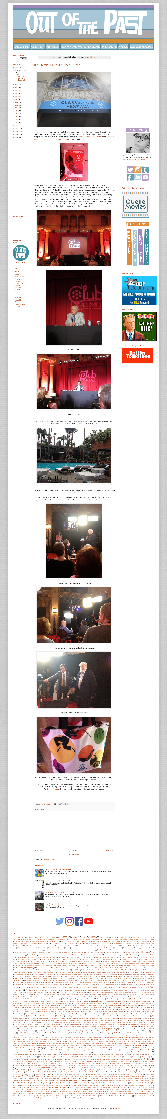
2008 (17, 134)
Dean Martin (50, 974)
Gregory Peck (75, 1001)
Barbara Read (16, 950)
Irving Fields (122, 1009)
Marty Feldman (86, 1039)
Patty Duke (127, 1054)
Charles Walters (67, 963)
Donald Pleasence (58, 978)
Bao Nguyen (139, 948)
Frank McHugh (41, 992)
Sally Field (47, 1072)
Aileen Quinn (95, 939)
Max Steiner (101, 1041)
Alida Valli (95, 941)
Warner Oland (41, 1093)
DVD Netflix (17, 980)
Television (105, 1083)
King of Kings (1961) (52, 904)
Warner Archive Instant (133, 1091)
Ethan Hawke (120, 984)
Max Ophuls (92, 1041)
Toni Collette (149, 1085)
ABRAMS (23, 939)
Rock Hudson (137, 1067)
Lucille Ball (99, 1035)
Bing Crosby (77, 952)
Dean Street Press (71, 974)
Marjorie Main (134, 1037)
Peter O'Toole (22, 1059)
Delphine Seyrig (133, 974)
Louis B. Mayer (28, 1035)
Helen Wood (64, 1005)
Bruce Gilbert (127, 957)
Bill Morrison (18, 952)
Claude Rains (82, 967)
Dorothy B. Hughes (99, 978)
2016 (17, 111)
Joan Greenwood (135, 1018)
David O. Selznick (39, 974)
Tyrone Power (79, 1087)
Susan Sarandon (149, 1080)
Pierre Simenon (99, 1059)
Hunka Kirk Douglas (121, 1007)
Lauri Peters (149, 1028)
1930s (65, 937)
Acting (30, 939)
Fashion (15, 987)
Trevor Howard (34, 1087)
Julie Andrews (85, 1024)
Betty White (142, 950)
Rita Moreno (70, 1065)
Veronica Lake (83, 1089)
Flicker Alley (54, 990)
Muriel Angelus (24, 1047)
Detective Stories (37, 976)
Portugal (114, 1059)
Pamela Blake (46, 1054)
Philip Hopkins (50, 1059)
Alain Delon (114, 939)
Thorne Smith (99, 1085)
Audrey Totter (95, 948)
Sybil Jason (24, 1083)
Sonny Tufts (98, 1076)
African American (85, 939)
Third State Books (75, 1085)
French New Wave (144, 992)
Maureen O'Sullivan (80, 1041)
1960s (93, 937)
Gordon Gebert (25, 1001)
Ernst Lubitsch (76, 984)
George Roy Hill (88, 996)
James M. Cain (29, 1014)
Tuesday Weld (44, 1087)
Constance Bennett (30, 970)
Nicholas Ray (55, 1050)
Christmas (37, 965)
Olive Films (33, 1052)
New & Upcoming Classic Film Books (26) (59, 869)
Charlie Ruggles (98, 963)
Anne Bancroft (39, 945)
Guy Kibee (130, 1001)
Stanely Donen (22, 1078)
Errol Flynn (86, 984)
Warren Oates (59, 1093)
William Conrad (50, 1096)
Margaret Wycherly (65, 1037)
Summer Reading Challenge (76, 1080)
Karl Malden (103, 1024)
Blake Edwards (110, 952)
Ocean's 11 (24, 1052)
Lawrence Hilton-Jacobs (19, 1031)
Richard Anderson (85, 1063)
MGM (34, 1043)
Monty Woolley (118, 1045)
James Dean (140, 1011)
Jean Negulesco (70, 1016)
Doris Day (89, 978)
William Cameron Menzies (27, 1096)
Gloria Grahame (112, 999)
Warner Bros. (31, 1093)
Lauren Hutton (139, 1028)
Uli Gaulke (88, 1087)
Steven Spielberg (48, 1080)
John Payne (37, 1022)
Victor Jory (101, 1089)
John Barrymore (52, 1020)
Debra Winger (114, 974)
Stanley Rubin (54, 1078)
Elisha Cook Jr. (127, 982)
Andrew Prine (33, 943)
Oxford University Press (25, 1054)
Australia (103, 948)
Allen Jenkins (126, 941)
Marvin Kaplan (63, 807)
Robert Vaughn (88, 1067)
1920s (52, 937)
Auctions (67, 948)
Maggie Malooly (148, 1035)
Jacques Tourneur (87, 1011)
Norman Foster (115, 1050)
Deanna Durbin (82, 974)
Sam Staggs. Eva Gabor (67, 1072)
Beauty (85, 950)
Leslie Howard (127, 1031)
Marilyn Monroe (112, 1037)
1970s (114, 937)
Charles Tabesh (55, 963)
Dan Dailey (16, 972)
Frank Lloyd (32, 992)
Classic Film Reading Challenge (19, 285)
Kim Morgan (94, 1026)
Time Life (123, 1085)
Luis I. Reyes (107, 1035)
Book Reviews (19, 277)
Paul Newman (145, 1054)
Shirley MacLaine (91, 1074)
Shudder (121, 1074)
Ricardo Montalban (73, 1063)
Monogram (100, 1045)
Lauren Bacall (129, 1028)
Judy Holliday (75, 1024)
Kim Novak (102, 1026)
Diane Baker (56, 976)
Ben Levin (92, 950)
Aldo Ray (17, 941)
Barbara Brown (148, 948)
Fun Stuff (30, 994)
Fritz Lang (22, 994)
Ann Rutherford (107, 943)
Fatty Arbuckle (34, 987)
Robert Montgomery (22, 1067)
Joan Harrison (145, 1018)
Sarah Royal (111, 1072)
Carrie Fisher (23, 961)
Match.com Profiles (32, 1041)
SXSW (17, 1083)
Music (32, 1047)
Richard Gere (150, 1063)
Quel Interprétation (48, 1061)
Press (16, 292)
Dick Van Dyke (91, 976)
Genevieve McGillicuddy (119, 994)
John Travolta (67, 1022)
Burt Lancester (34, 959)
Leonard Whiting (116, 1031)
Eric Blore (48, 984)
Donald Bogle (27, 978)
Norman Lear (135, 1050)
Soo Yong (106, 1076)
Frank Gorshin (23, 992)
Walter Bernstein (66, 1091)
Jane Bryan (72, 1014)
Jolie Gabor (109, 1022)
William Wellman (127, 1096)
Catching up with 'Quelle (56, 961)
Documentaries (118, 976)
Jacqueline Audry (63, 1011)
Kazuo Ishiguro (57, 1026)
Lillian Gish (50, 1033)
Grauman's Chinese (44, 1001)
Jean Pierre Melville (82, 1016)
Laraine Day (51, 1028)
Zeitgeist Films (105, 1098)
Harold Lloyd (35, 1003)
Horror (21, 1007)
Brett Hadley (62, 957)
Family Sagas (149, 984)
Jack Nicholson (44, 1011)
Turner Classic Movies (58, 1087)
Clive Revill (115, 967)
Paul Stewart (23, 1057)
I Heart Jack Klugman (135, 1007)
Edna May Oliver (149, 980)
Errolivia (93, 984)
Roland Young (44, 1070)
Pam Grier (37, 1054)
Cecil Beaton (105, 961)
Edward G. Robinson (44, 982)
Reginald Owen (23, 1063)
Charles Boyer (136, 961)
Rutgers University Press (34, 1072)
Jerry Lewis (62, 1018)
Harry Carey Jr (67, 1003)
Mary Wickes (21, 1041)
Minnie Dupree (71, 1045)
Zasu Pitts (96, 1098)
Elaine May (88, 982)
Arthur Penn (51, 948)
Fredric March (127, 992)
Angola (64, 943)
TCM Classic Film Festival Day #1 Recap (57, 65)
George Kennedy (46, 996)
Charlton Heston (109, 963)
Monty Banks (108, 1045)
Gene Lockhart (95, 994)
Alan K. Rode (133, 939)
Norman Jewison (125, 1050)
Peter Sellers (31, 1059)
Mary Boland (124, 1039)
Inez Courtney (33, 1009)
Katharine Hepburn (134, 1024)
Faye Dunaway (53, 987)
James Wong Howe (62, 1014)
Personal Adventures (74, 807)
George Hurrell (35, 996)
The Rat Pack (25, 1085)
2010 (17, 129)
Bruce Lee (146, 957)
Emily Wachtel (39, 984)
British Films (89, 957)
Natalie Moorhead (85, 1047)
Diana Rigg (47, 976)
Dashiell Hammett (120, 972)
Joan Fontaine (124, 1018)
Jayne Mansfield (41, 1016)
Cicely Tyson (72, 965)
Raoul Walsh (80, 1061)
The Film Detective (145, 1083)
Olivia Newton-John (99, 1052)
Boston (118, 955)
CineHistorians (89, 965)
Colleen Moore (131, 967)
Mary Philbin (133, 1039)
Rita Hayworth (61, 1065)
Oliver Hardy (44, 1052)
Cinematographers (116, 965)
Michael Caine (64, 1043)
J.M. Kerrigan (131, 1009)
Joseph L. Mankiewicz (21, 1024)
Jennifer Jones (43, 1018)
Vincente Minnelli (141, 1089)
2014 (17, 117)
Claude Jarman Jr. (72, 967)
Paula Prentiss (33, 1057)
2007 (17, 137)
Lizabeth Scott (133, 1033)
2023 (17, 90)
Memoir (150, 1041)
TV (71, 1087)
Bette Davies (123, 950)
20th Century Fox (138, 937)
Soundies (113, 1076)
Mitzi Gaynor (91, 1045)
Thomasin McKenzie (87, 1085)
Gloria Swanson (123, 999)
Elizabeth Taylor (150, 982)
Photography (79, 1059)
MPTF (16, 1047)
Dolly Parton (130, 976)
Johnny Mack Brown (98, 1022)
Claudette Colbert (94, 967)
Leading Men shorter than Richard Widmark (59, 881)
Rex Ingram (51, 1063)
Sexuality (48, 1074)
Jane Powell (98, 1014)
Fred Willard (93, 992)
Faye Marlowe (63, 987)
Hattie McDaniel (135, 1003)
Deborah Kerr (104, 974)
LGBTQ (20, 1033)
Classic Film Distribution (58, 967)
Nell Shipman (139, 1047)
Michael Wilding (121, 1043)
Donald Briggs (37, 978)
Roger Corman (34, 1070)
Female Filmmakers (75, 987)
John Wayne (76, 1022)
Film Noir (116, 987)
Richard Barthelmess (117, 1063)
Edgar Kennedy (99, 980)
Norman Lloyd (146, 1050)
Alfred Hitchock (52, 941)
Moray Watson (128, 1045)
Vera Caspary (73, 1089)
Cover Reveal (92, 970)
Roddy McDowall (23, 1070)
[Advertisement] (74, 830)
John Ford (114, 1020)
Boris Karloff (110, 955)
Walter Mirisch (77, 1091)
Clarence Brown (144, 965)
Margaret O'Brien (52, 1037)
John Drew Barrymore (94, 1020)
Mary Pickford (142, 1039)
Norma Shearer (102, 1050)
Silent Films (26, 1076)
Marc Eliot (31, 1037)
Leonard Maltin (104, 1031)
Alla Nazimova (117, 941)
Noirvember (73, 1050)
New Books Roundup (20, 1050)
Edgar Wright (108, 980)
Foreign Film (68, 990)
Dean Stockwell (60, 974)
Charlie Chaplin (88, 963)
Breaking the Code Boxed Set (45, 957)
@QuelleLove (55, 789)
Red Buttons (124, 1061)
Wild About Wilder (140, 1093)
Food (61, 990)
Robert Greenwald (114, 1065)
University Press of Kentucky (27, 1089)
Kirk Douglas (144, 1026)
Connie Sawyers (149, 967)
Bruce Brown (118, 957)
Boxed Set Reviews (129, 955)
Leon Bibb (95, 1031)
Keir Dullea (66, 1026)
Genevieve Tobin (133, 994)
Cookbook (40, 970)
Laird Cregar (32, 1028)
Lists (115, 1033)
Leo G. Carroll (77, 1031)
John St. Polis (46, 1022)
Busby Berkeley (56, 959)
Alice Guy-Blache (66, 941)
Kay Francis (47, 1026)
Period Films (65, 1057)
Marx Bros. (106, 1039)
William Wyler (138, 1096)
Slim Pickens (49, 1076)
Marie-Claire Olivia (87, 1037)
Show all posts (90, 57)
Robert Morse (34, 1067)
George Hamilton (23, 996)
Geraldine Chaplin (17, 999)
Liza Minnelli (124, 1033)
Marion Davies (123, 1037)
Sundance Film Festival (106, 1080)
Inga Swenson (43, 1009)
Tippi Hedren (131, 1085)
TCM (93, 807)
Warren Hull (50, 1093)
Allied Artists (136, 941)
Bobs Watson (41, 955)
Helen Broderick (34, 1005)
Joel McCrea (42, 1020)
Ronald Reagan (74, 1070)
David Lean (139, 972)
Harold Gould (16, 1003)
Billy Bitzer (50, 952)
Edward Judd (58, 982)
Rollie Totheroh (54, 1070)
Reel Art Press (143, 1061)
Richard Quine (18, 1065)
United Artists (123, 1087)
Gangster (37, 994)
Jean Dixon (51, 1016)
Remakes (31, 1063)
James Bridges (98, 1011)
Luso (114, 1035)
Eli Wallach (106, 982)
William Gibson (93, 1096)
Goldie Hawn (145, 999)
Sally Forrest (55, 1072)
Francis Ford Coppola (111, 990)
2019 (17, 102)
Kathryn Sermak (28, 1026)
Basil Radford (59, 950)
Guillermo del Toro (112, 1001)
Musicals (39, 1048)
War (106, 1091)
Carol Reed (125, 959)
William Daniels (60, 1096)
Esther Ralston (110, 984)
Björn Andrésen (93, 952)
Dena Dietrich (143, 974)
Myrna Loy (48, 1047)
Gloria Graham (101, 999)
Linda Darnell (87, 1033)
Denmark (151, 974)
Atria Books (60, 948)
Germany (37, 999)
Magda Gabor (138, 1035)
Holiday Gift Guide (123, 1005)
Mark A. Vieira (144, 1037)
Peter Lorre (145, 1057)
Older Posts (110, 850)
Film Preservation (142, 987)
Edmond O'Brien (119, 980)
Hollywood (143, 1005)
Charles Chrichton (147, 961)
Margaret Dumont (41, 1037)
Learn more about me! (138, 159)
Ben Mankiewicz (44, 807)
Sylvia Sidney (46, 1083)
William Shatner (115, 1096)
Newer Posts (38, 850)
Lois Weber (143, 1033)
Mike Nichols (41, 1045)
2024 (17, 87)
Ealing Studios (37, 980)
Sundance (95, 1080)
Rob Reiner (85, 1065)
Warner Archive (116, 1091)
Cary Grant (33, 961)
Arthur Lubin (42, 948)
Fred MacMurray (83, 992)
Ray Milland (90, 1061)
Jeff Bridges (146, 1016)
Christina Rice (28, 965)
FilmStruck (45, 990)
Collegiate (140, 967)
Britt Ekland (110, 957)
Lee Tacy (56, 1031)
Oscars (118, 1052)
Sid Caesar (129, 1074)
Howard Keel (76, 1007)
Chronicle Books (61, 965)
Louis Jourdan (48, 1035)
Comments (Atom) (49, 860)
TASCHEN (55, 1083)
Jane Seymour (117, 1014)
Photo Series (70, 1059)
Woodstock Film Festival (19, 1098)
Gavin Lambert (66, 994)
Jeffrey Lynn (22, 1018)
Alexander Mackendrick (38, 941)
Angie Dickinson (56, 943)
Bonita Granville (64, 955)
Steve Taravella (38, 1080)
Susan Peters (139, 1080)
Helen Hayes (54, 1005)
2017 (17, 108)
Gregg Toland (65, 1001)
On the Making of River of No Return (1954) (59, 892)
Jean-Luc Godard (123, 1016)
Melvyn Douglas (142, 1041)
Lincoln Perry (78, 1033)
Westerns (130, 1093)
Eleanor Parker (97, 982)
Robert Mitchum (147, 1065)
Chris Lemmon (150, 963)
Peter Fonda (126, 1057)
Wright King (31, 1098)
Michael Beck (54, 1043)
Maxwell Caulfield (121, 1041)
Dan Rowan (32, 972)
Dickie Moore (100, 976)
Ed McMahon (70, 980)
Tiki (110, 1085)
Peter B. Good (105, 1057)
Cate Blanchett (72, 961)
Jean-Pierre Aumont (135, 1016)
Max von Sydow (110, 1041)
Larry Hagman (77, 1028)
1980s (122, 937)
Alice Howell (76, 941)
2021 (17, 96)
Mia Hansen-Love (43, 1043)
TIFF (106, 1085)
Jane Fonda (81, 1014)
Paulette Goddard (44, 1057)
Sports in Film (145, 1076)
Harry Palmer (107, 1003)
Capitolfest (76, 959)
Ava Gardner (117, 948)
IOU (114, 1009)
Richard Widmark (50, 1065)
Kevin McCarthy (75, 1026)
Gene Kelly (86, 994)
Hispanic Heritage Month (107, 1005)
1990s (129, 937)
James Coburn (129, 1011)
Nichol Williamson (44, 1050)
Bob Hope (22, 955)
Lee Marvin (49, 1031)
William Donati (83, 1096)
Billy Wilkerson (67, 952)
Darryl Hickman (108, 972)
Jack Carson (24, 1011)
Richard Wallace (29, 1065)
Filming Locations (34, 990)
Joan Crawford (113, 1018)
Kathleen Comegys (147, 1024)
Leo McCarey (86, 1031)
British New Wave (99, 957)
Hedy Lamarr (23, 1005)
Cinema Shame (102, 965)
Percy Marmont (55, 1057)
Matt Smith (43, 1041)
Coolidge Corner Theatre (52, 970)
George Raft (67, 996)
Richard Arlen (95, 1063)
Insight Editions (85, 1009)
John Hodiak (146, 1020)
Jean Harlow (60, 1016)
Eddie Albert (79, 980)
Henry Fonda (83, 1005)
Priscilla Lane (27, 1061)
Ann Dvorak (88, 943)
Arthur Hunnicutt (22, 948)
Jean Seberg (93, 1016)
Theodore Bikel (39, 809)
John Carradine (72, 1020)
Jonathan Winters (128, 1022)
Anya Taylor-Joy (92, 945)
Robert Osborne (86, 807)
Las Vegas (96, 1028)
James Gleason (19, 1014)
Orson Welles (110, 1052)
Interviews (18, 295)
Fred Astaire (62, 992)
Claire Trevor (126, 965)
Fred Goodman (72, 992)
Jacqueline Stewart (75, 1011)
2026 (17, 67)
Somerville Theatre (86, 1076)
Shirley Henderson (70, 1074)
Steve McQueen (24, 1080)
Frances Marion (89, 990)
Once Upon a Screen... (62, 139)
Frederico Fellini (117, 992)
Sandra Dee (101, 1072)
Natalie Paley (96, 1047)
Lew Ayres (146, 1031)
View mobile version (74, 854)
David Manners (19, 974)
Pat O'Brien (88, 1054)
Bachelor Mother (128, 948)
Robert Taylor (78, 1067)
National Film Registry (118, 1047)
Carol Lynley (116, 959)
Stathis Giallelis (85, 1078)
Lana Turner (41, 1028)
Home (75, 850)
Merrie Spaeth (26, 1043)
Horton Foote (28, 1007)
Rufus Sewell (131, 1070)
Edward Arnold (19, 982)
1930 (59, 937)
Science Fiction (129, 1072)
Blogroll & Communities (19, 301)
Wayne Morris (81, 1093)
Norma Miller (91, 1050)
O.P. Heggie (16, 1052)
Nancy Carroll (65, 1047)
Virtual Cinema (27, 1091)
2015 (17, 114)
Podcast (107, 1059)
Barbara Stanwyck (28, 950)
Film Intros (95, 987)
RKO (77, 1065)
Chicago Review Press (137, 963)
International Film (96, 1009)
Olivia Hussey (88, 1052)
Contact (17, 290)
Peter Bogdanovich (116, 1057)
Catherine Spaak (82, 961)
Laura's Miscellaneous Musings (89, 137)
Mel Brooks (131, 1041)
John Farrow (105, 1020)
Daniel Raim (77, 972)
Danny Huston (87, 972)
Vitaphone (36, 1091)
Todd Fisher (140, 1085)
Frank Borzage (145, 990)
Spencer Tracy (135, 1076)
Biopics (84, 952)
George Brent (144, 994)
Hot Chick (37, 1007)
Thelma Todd (44, 1085)
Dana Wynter (61, 972)
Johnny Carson (87, 1022)
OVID (14, 1054)
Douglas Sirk (138, 978)
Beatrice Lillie (68, 950)
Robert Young (128, 1067)
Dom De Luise (150, 976)
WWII (38, 1098)
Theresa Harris (64, 1085)
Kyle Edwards (23, 1028)
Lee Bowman (31, 1031)
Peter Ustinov (41, 1059)
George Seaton (112, 996)
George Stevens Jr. (135, 996)
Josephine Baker (33, 1024)
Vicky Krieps (92, 1089)
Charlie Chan (77, 963)
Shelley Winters (59, 1074)
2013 (17, 120)
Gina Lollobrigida (67, 999)
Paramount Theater (77, 1054)
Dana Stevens (51, 972)
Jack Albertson (149, 1009)
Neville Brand (148, 1047)
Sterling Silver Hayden (142, 1078)
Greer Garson (56, 1001)
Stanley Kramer (43, 1078)
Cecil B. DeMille (95, 961)
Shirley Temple (102, 1074)
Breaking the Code (27, 957)
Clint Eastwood (105, 967)
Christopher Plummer (48, 965)
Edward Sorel (67, 982)
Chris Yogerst (18, 965)
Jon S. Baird (117, 1022)
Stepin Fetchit (104, 1078)
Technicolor (98, 1083)
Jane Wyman (136, 1014)
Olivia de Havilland (75, 1052)
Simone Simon (39, 1076)
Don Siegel (18, 978)
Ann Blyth (80, 943)
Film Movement (105, 987)
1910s (46, 937)
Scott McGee (148, 1072)
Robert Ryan (68, 1067)
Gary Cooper (56, 994)
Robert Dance (103, 1065)
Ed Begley (62, 980)
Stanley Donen (33, 1078)
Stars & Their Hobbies (68, 1078)
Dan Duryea (24, 972)
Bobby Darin (31, 955)
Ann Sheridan (117, 943)
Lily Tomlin (70, 1033)
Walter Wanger (88, 1091)
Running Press (142, 1070)
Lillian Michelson (60, 1033)
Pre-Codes (147, 1059)
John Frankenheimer (135, 1020)
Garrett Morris (46, 994)
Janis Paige (22, 1016)
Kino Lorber (131, 1026)
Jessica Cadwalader (72, 1018)
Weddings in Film (92, 1093)
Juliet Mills (94, 1024)
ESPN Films (101, 984)
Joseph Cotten (139, 1022)
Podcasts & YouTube (18, 280)
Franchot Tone (99, 990)
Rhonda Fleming (61, 1063)
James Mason (39, 1014)
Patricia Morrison (108, 1054)
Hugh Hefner (85, 1007)
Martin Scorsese (75, 1039)
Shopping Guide (113, 1074)
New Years (34, 1050)
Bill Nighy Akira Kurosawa (30, 952)
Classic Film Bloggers (25, 968)
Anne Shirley (60, 945)
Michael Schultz (110, 1043)
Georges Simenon (147, 996)
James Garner (150, 1011)
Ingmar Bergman (62, 1009)
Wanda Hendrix (99, 1091)
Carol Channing (106, 959)
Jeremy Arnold (53, 1018)
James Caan (108, 1011)
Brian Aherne (70, 957)
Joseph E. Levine (149, 1022)
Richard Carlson (130, 1063)
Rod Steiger (146, 1067)
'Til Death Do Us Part (34, 937)
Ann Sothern (126, 943)
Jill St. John (83, 1018)
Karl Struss (111, 1024)
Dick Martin (73, 976)
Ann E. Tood (97, 943)
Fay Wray (43, 987)
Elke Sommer (18, 984)
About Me (18, 297)
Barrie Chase (39, 950)
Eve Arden (140, 984)
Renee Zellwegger (41, 1063)
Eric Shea (55, 984)
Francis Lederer (123, 990)
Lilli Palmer (41, 1033)
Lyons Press (129, 1035)
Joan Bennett (93, 1018)
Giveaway (90, 999)
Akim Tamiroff (105, 939)
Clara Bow (135, 965)
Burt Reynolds (45, 959)
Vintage (150, 1089)
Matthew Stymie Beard (54, 1041)
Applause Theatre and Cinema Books (109, 945)
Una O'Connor (96, 1087)
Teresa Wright (134, 1083)
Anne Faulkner (50, 945)
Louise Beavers (68, 1035)
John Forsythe (123, 1020)
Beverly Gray (150, 950)
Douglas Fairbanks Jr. (125, 978)
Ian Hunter (148, 1007)
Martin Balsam (65, 1039)
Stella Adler (95, 1078)
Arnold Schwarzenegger (144, 945)
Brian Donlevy (80, 957)
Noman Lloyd (82, 1050)
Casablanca (42, 961)
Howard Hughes (65, 1007)
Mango (24, 1037)
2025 (17, 84)
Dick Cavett (65, 976)
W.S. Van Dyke (45, 1091)
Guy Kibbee (122, 1001)
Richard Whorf (39, 1065)
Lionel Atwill (96, 1033)
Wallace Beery (55, 1091)
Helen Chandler (45, 1005)
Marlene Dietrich (45, 1039)
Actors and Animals (49, 939)
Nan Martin (56, 1047)
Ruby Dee (114, 1070)
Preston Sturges (17, 1061)
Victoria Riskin (119, 1089)
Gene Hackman (76, 994)
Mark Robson (24, 1039)
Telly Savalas (113, 1083)
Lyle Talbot (120, 1035)
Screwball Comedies (27, 1074)
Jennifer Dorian (32, 1018)
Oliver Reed (64, 1052)
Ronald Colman (64, 1070)
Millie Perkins (50, 1045)
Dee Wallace (123, 974)
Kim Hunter (85, 1026)
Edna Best (140, 980)
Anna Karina (145, 943)
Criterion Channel (103, 970)
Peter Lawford (136, 1057)
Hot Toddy (45, 1007)
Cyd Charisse (126, 970)
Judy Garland (65, 1024)
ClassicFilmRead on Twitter (20, 305)
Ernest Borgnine (65, 984)
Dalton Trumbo (147, 970)
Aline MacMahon (105, 941)
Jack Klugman (34, 1011)
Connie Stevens (19, 970)
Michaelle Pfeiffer (132, 1043)
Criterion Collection (115, 970)
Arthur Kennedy (33, 948)
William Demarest (72, 1096)
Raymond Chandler (101, 1061)
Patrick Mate (118, 1054)
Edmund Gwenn (131, 980)
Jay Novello (31, 1016)
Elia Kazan (116, 982)
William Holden (103, 1096)
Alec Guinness (26, 941)
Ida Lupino (23, 1009)
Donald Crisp (47, 978)
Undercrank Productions (110, 1087)
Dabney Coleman (136, 970)
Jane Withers (54, 807)
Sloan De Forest (60, 1076)
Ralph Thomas (60, 1061)
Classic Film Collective (43, 967)
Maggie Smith (16, 1037)
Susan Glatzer (118, 1080)
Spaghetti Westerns (123, 1076)
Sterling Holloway (127, 1078)
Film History (87, 987)
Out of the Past (20, 262)
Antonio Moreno (81, 945)
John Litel (28, 1022)
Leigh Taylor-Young (66, 1031)
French (135, 992)
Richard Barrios (105, 1063)
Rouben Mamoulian (104, 1070)
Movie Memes (139, 1045)
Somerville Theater (73, 1076)
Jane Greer (89, 1014)
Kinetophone (111, 1026)
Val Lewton (65, 1089)
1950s (84, 937)
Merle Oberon (16, 1043)
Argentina (132, 945)
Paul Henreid (135, 1054)
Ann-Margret (135, 943)
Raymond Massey (114, 1061)
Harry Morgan (98, 1003)
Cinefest (80, 965)
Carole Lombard (144, 959)
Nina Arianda (64, 1050)
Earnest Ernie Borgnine (50, 980)
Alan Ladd (142, 939)
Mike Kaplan (32, 1045)
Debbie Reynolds (93, 974)
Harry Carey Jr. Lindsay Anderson (83, 1003)
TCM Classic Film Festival (103, 807)
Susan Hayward (128, 1080)
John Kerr (21, 1022)
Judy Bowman (55, 1024)
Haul (142, 1003)
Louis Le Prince (58, 1035)
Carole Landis (134, 959)
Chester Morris (124, 963)
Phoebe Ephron (60, 1059)
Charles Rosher (44, 963)
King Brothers (120, 1026)
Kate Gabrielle (121, 1024)
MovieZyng (151, 1045)
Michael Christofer (76, 1043)
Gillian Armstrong (55, 999)
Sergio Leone (39, 1074)
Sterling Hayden (115, 1078)
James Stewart (50, 1014)
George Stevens (123, 996)
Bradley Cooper (143, 955)
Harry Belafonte (57, 1003)
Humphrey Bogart (105, 1007)
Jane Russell (107, 1014)
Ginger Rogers (79, 999)
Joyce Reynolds (44, 1024)
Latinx (120, 1028)
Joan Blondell (103, 1018)
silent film (17, 1076)
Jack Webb (53, 1011)
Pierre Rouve (88, 1059)
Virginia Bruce (16, 1091)
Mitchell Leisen (81, 1045)
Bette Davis (133, 950)
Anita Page (72, 943)
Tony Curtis (16, 1087)
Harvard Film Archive (121, 1003)
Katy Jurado (38, 1026)
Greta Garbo (85, 1001)
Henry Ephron (73, 1005)
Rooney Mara (84, 1070)
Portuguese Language (125, 1059)
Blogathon (119, 952)
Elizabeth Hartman (139, 982)
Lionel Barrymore (107, 1033)
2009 (17, 131)
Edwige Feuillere (77, 982)
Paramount (65, 1054)
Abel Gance (16, 939)
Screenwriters (16, 1074)
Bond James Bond (53, 955)
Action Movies (38, 939)
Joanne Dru (21, 1020)
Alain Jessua (123, 939)
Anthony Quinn (71, 945)
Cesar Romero (126, 961)
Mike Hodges (23, 1045)
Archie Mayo (124, 945)
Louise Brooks (79, 1035)
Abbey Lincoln (148, 937)
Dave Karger (130, 972)
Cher (117, 963)
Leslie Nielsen (137, 1031)
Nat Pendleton (75, 1047)
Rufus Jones (122, 1070)
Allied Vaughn (145, 941)
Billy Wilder (58, 952)
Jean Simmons (104, 1016)
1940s (74, 937)
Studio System (59, 1080)
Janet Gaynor (145, 1014)
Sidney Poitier (139, 1074)
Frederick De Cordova (105, 992)
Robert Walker (109, 1067)
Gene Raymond (105, 994)
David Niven (28, 974)
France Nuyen (78, 990)
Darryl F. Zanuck (97, 972)
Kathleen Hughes (17, 1026)
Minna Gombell (60, 1045)
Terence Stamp (124, 1083)
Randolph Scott (71, 1061)
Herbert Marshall (93, 1005)
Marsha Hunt (55, 1039)
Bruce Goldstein (137, 957)
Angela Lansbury (44, 943)
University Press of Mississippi (50, 1089)
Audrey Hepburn (84, 948)
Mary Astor (115, 1039)
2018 (17, 105)
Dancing (69, 972)
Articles (17, 274)
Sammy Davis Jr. (90, 1072)
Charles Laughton (33, 963)
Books (96, 954)
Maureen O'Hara (67, 1041)
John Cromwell (82, 1020)
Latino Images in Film (108, 1029)
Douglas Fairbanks (112, 978)
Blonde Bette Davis (131, 952)
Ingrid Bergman (74, 1009)
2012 (17, 123)
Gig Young (45, 999)
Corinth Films (66, 970)
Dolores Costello (140, 976)
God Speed (134, 999)
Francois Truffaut (134, 990)
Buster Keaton (66, 959)
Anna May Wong (28, 945)
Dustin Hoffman (148, 978)
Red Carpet (133, 1061)
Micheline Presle (143, 1043)
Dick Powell (82, 976)
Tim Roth (115, 1085)
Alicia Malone (86, 941)
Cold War (122, 967)
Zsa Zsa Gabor (115, 1098)
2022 (17, 93)
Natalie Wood (105, 1047)
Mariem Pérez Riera (99, 1037)
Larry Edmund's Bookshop (64, 1028)
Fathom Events (24, 987)
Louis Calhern (38, 1035)
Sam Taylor (80, 1072)
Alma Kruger (23, 943)
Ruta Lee (21, 1072)
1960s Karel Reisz (105, 937)
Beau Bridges (78, 950)
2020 (17, 99)
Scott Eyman (139, 1072)
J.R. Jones (139, 1009)
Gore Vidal (34, 1001)
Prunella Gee (36, 1061)
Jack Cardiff (16, 1011)
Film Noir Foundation (130, 987)
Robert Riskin (58, 1067)
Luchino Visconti (89, 1035)
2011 (17, 126)
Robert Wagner (99, 1067)
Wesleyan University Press (117, 1093)
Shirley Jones (81, 1074)
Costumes (84, 970)
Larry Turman (87, 1028)
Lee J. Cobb (40, 1031)
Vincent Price (129, 1089)
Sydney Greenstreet (35, 1083)
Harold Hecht (25, 1003)
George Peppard (57, 996)
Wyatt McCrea (47, 1098)
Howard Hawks (54, 1007)
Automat (110, 948)
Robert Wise (118, 1067)
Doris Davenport (79, 978)
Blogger (117, 1108)
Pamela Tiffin (56, 1054)
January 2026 (21, 70)
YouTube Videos (72, 1098)
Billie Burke (42, 952)
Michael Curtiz (87, 1043)
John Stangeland (56, 1022)
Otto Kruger (125, 1052)
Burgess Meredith (23, 959)
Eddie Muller (88, 980)
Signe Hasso (150, 1074)
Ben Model (115, 950)
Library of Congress (30, 1033)
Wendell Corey (104, 1093)
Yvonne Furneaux (86, 1098)
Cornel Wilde (75, 970)
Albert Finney (150, 939)
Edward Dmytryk (30, 982)
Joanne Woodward (31, 1020)
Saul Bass (119, 1072)
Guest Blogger (96, 1001)
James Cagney (118, 1011)
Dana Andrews (42, 972)
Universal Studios (133, 1087)
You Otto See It (58, 1098)
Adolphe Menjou (60, 939)
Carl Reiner (85, 959)
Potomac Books (137, 1059)
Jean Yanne (113, 1016)
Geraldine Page (29, 999)
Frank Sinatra (51, 992)
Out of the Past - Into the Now (141, 1052)
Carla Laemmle (95, 959)
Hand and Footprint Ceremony (144, 1001)
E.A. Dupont (27, 980)
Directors (108, 976)
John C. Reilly (62, 1020)
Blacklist (102, 952)
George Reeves (77, 996)
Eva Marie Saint (130, 984)
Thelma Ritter (35, 1085)
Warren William (70, 1093)
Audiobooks (75, 948)
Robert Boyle (94, 1065)
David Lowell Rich (149, 972)
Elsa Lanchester (28, 984)
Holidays (134, 1005)
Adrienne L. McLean (72, 939)
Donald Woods (69, 978)
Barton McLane (49, 950)
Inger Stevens (52, 1009)
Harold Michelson (45, 1003)
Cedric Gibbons (115, 961)
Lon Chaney (151, 1033)
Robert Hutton (125, 1065)
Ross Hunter (93, 1070)
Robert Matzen (135, 1065)
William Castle (40, 1096)
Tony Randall (24, 1087)
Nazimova (129, 1047)
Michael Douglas (99, 1043)
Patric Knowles (97, 1054)
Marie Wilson (75, 1037)
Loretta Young (18, 1035)
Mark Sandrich (34, 1039)
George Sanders (100, 996)
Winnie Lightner (148, 1096)
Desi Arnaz (28, 976)
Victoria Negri (109, 1089)
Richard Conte (141, 1063)
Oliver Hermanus (54, 1052)
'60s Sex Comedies (18, 937)
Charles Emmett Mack (19, 963)
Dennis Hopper (19, 976)
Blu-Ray (144, 952)
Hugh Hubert (94, 1007)
